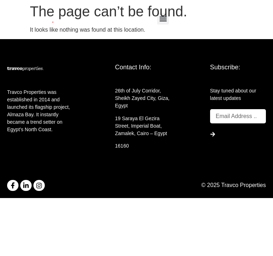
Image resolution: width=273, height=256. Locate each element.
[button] (163, 19)
